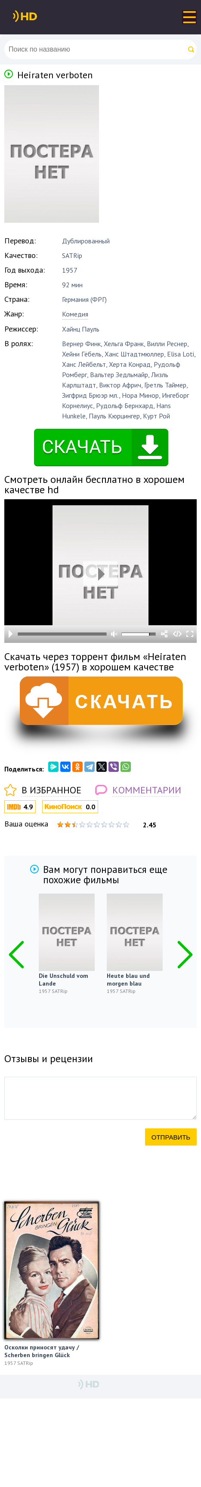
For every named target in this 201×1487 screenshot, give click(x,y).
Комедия (75, 314)
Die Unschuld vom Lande (63, 979)
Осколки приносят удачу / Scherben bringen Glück (41, 1351)
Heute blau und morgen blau (128, 979)
